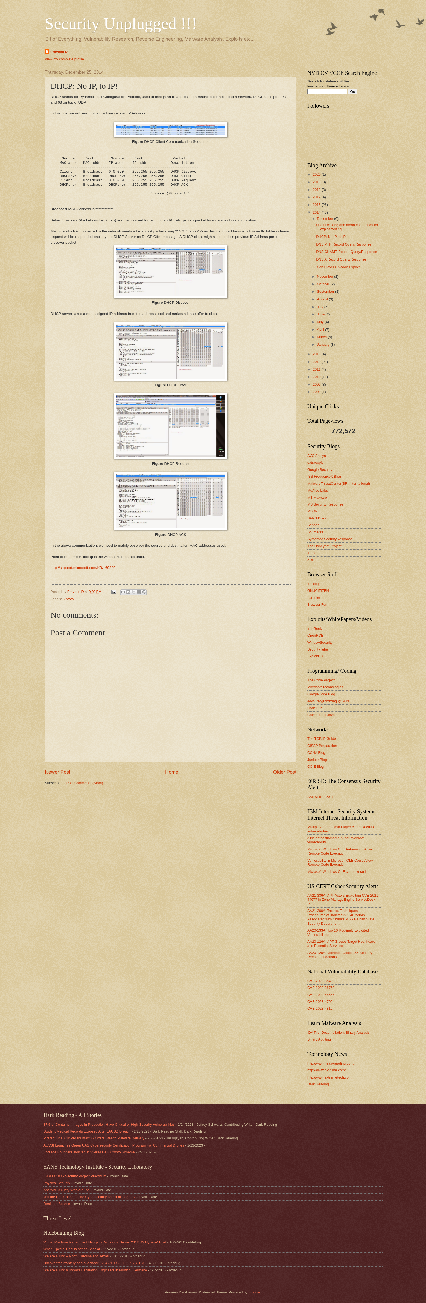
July (320, 307)
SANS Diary (316, 518)
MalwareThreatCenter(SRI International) (338, 483)
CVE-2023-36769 (321, 988)
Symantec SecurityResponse (329, 539)
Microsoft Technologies (325, 687)
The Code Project (321, 680)
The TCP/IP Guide (321, 739)
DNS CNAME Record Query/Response (346, 252)
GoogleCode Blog (321, 694)
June (321, 314)
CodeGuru (315, 708)
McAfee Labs (317, 490)
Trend (311, 553)
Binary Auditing (319, 1039)
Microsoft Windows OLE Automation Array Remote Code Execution (340, 851)
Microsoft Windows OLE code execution (338, 872)
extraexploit (316, 462)
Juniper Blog (317, 760)
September (326, 291)
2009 (317, 384)
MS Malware (317, 497)
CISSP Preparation (322, 746)
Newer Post (57, 772)
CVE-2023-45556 (321, 995)
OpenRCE (315, 635)
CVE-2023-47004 (321, 1002)
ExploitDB (315, 656)
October (323, 284)
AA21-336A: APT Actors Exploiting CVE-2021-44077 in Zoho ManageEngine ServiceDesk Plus (343, 899)
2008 (317, 392)
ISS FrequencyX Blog (324, 476)
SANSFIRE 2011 (320, 797)
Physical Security (56, 1183)
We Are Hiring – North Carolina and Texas (76, 1256)
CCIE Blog (315, 766)
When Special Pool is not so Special (71, 1249)
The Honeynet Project (324, 546)
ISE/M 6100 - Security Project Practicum (74, 1176)
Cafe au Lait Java (321, 715)
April (321, 329)
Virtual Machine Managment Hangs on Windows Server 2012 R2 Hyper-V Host (104, 1242)
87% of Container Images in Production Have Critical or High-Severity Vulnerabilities (109, 1124)
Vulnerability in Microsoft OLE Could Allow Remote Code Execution (340, 862)
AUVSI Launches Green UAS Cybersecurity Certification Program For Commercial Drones (113, 1145)
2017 (317, 197)
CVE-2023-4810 (319, 1008)
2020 (317, 174)
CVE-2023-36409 (321, 981)
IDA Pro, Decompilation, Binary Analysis (338, 1032)
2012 (317, 362)
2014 (317, 212)
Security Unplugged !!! (121, 23)
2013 (317, 354)
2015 (317, 205)
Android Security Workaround (66, 1190)
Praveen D (59, 52)
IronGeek (314, 629)
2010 (317, 377)
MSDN (312, 511)
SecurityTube (317, 649)
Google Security (319, 470)
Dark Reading (318, 1084)
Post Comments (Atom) (84, 783)
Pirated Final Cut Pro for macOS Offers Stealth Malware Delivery (93, 1138)
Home (171, 772)
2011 (317, 369)
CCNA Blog (316, 753)
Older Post (284, 772)
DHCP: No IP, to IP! (331, 237)
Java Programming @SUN (328, 701)
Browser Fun (317, 604)
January (323, 344)
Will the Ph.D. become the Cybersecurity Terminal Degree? (89, 1197)
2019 (317, 182)
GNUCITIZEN (318, 591)
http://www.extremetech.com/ (329, 1077)
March (322, 337)
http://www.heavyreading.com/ (330, 1063)
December (325, 219)
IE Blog (313, 584)
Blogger (254, 1292)
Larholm (313, 598)
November (325, 276)
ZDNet (312, 560)
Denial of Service (56, 1204)
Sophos (313, 525)
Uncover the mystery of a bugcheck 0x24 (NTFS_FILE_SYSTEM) (94, 1263)
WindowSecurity (319, 642)
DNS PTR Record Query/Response (343, 244)
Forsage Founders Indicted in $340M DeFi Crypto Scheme (89, 1152)
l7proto (68, 599)
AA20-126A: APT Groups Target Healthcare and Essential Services (341, 943)
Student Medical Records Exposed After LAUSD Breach (86, 1131)
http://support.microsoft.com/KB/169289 (83, 568)
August (323, 299)
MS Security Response (325, 504)
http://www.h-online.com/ (326, 1070)
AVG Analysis (317, 456)
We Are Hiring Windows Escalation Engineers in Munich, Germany (95, 1270)
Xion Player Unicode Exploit (338, 267)
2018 (317, 190)
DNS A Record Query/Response (341, 259)
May (321, 322)
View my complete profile (64, 59)
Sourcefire (315, 532)
